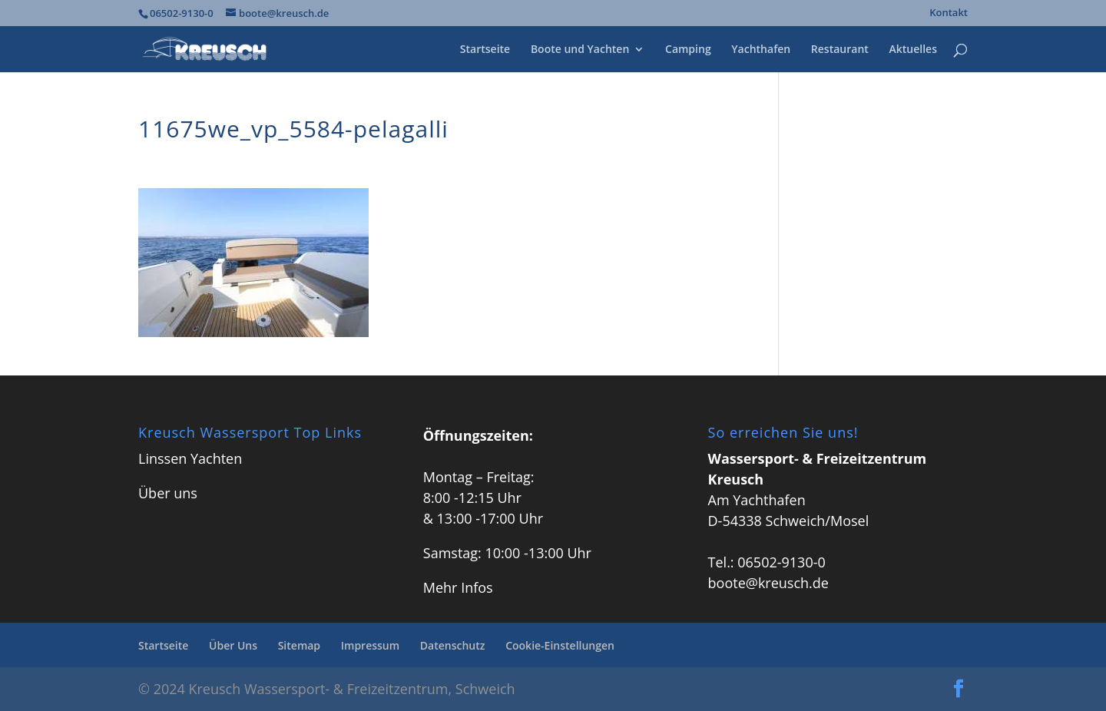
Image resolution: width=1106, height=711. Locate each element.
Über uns (167, 493)
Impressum (370, 645)
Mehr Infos (458, 587)
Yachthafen (760, 50)
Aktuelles (913, 50)
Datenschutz (452, 645)
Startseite (485, 50)
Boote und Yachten (580, 50)
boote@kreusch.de (768, 583)
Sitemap (299, 645)
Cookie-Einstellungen (559, 645)
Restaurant (840, 50)
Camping (688, 50)
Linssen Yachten (190, 458)
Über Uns (233, 645)
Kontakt (948, 13)
